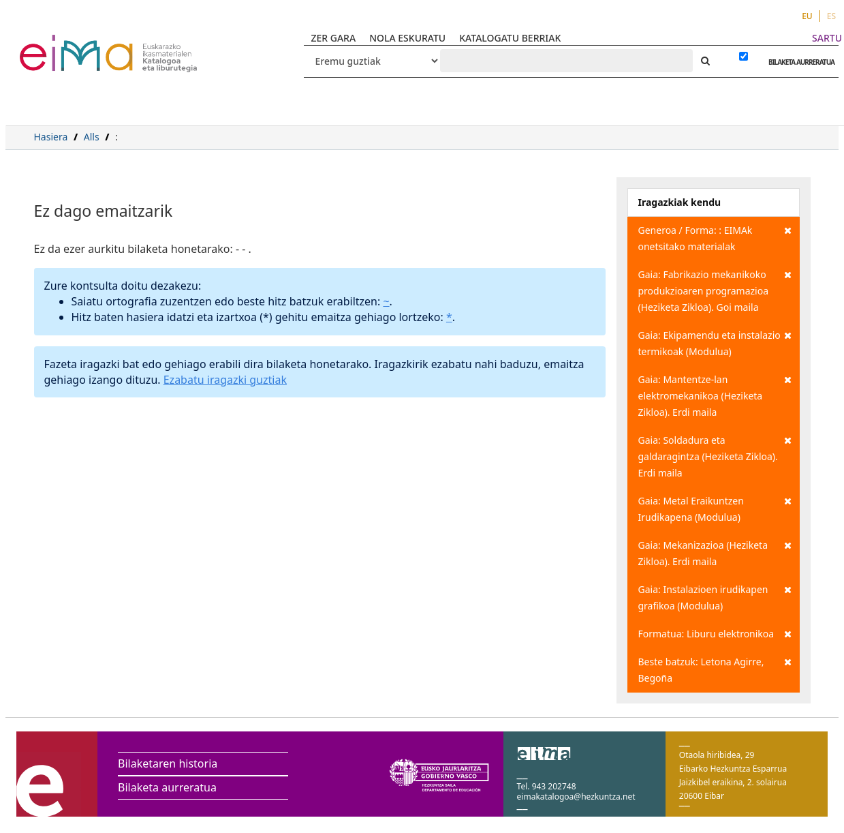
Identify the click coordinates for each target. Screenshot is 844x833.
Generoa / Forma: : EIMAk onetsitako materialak (715, 237)
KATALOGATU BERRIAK (510, 37)
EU (807, 16)
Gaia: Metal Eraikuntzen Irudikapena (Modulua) (715, 508)
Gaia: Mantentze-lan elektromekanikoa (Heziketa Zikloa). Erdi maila (715, 395)
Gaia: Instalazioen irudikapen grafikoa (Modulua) (715, 596)
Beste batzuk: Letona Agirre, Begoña (715, 669)
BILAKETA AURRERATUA (798, 62)
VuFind (55, 44)
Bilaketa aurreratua (167, 787)
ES (831, 16)
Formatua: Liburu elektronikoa (715, 634)
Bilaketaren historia (167, 763)
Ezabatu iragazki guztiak (225, 379)
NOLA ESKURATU (407, 37)
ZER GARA (333, 37)
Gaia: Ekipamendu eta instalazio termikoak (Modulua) (715, 342)
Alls (91, 136)
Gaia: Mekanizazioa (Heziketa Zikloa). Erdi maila (715, 552)
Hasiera (51, 136)
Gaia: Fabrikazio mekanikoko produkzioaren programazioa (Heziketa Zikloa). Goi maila (715, 290)
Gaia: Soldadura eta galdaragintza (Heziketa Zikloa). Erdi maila (715, 455)
